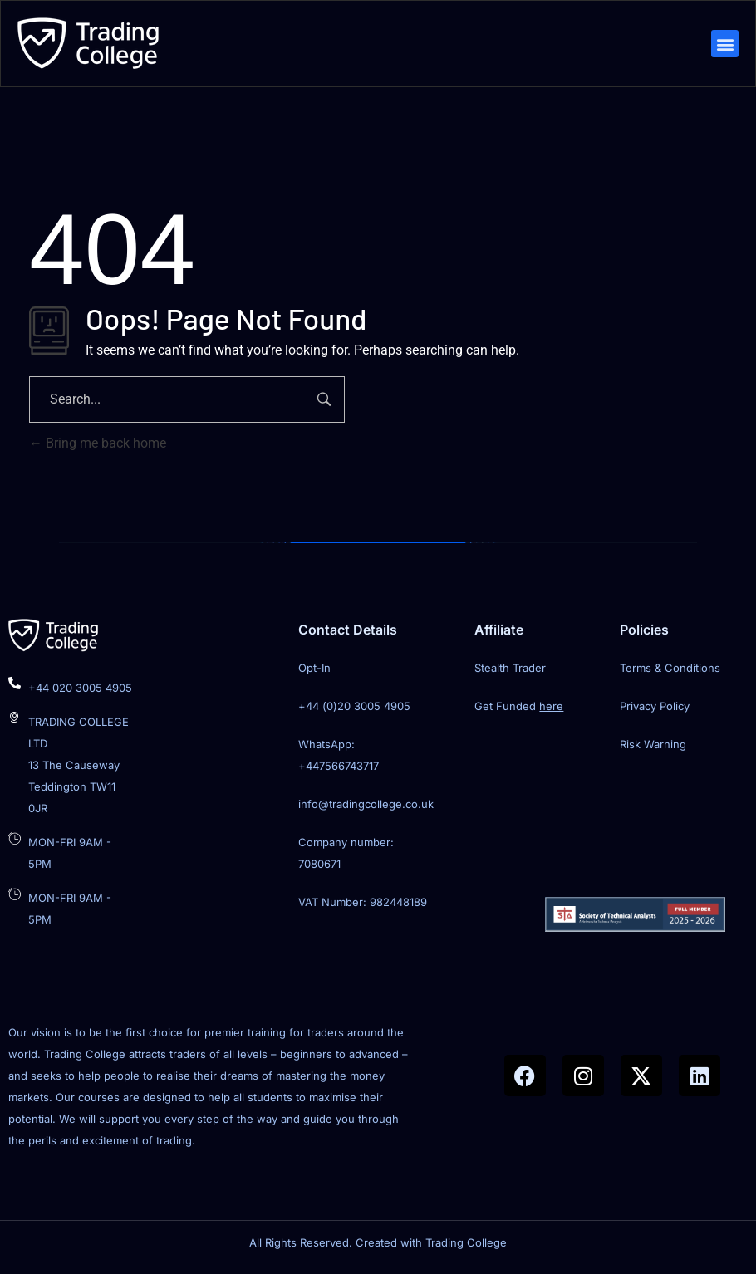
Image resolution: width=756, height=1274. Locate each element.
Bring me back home (97, 446)
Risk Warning (653, 747)
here (551, 709)
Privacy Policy (655, 709)
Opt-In (314, 671)
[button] (723, 45)
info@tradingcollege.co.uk (366, 807)
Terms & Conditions (670, 671)
